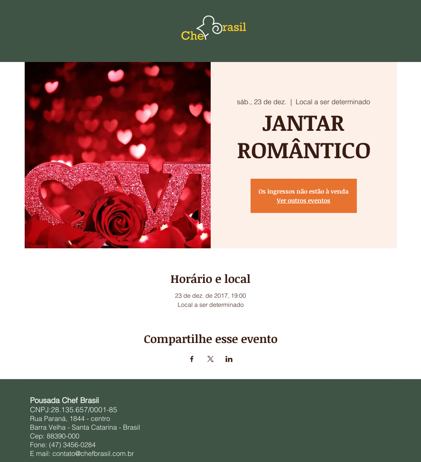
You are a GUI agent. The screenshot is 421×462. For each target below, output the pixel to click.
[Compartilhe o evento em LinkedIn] (229, 359)
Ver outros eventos (303, 200)
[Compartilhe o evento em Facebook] (192, 359)
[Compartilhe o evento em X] (210, 359)
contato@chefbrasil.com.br (93, 453)
